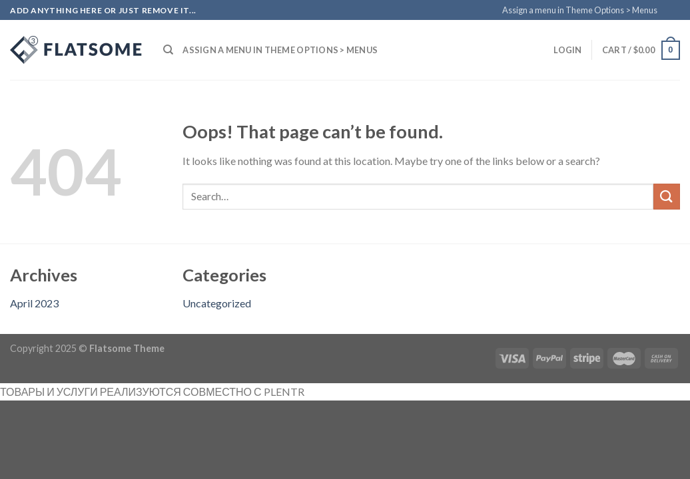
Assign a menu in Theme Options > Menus (579, 10)
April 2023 (34, 303)
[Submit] (666, 197)
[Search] (168, 50)
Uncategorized (216, 303)
